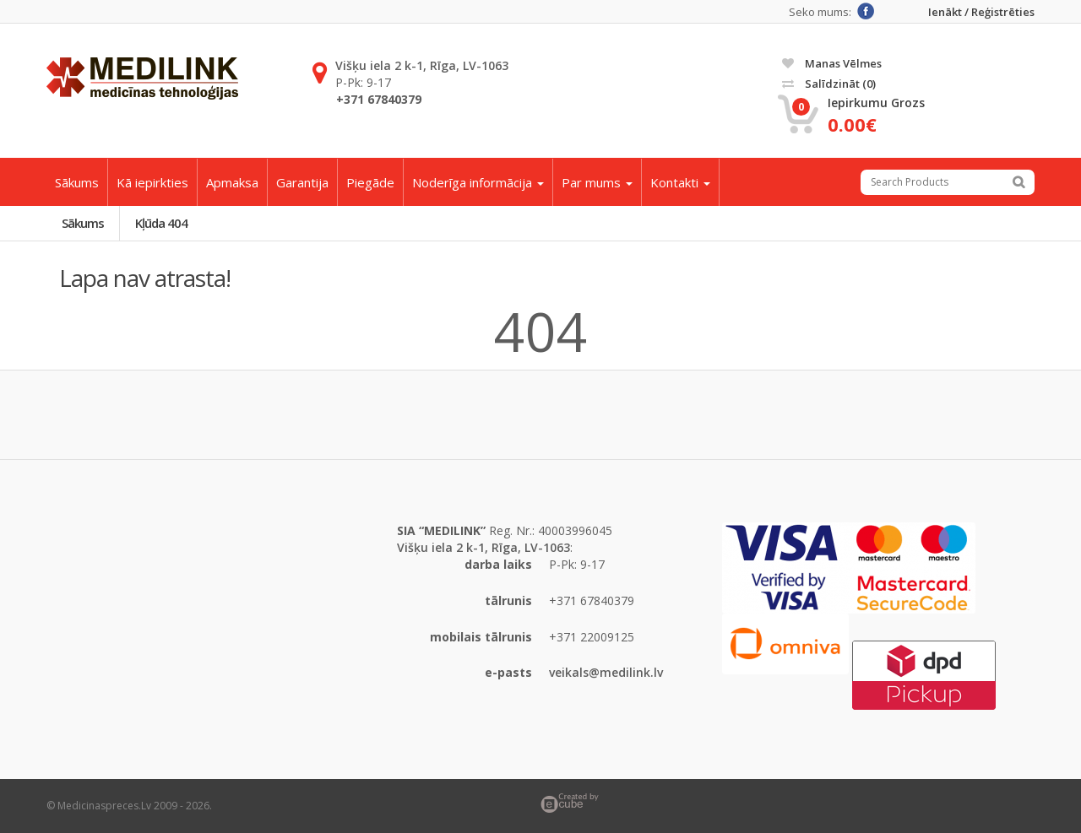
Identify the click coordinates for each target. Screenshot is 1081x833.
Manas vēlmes (832, 63)
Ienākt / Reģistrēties (981, 12)
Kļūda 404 (161, 222)
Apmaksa (232, 182)
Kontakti (680, 182)
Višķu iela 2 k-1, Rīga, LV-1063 (421, 65)
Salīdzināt (829, 83)
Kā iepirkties (152, 182)
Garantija (302, 182)
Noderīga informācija (478, 182)
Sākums (77, 182)
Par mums (597, 182)
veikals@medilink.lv (606, 672)
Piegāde (370, 182)
